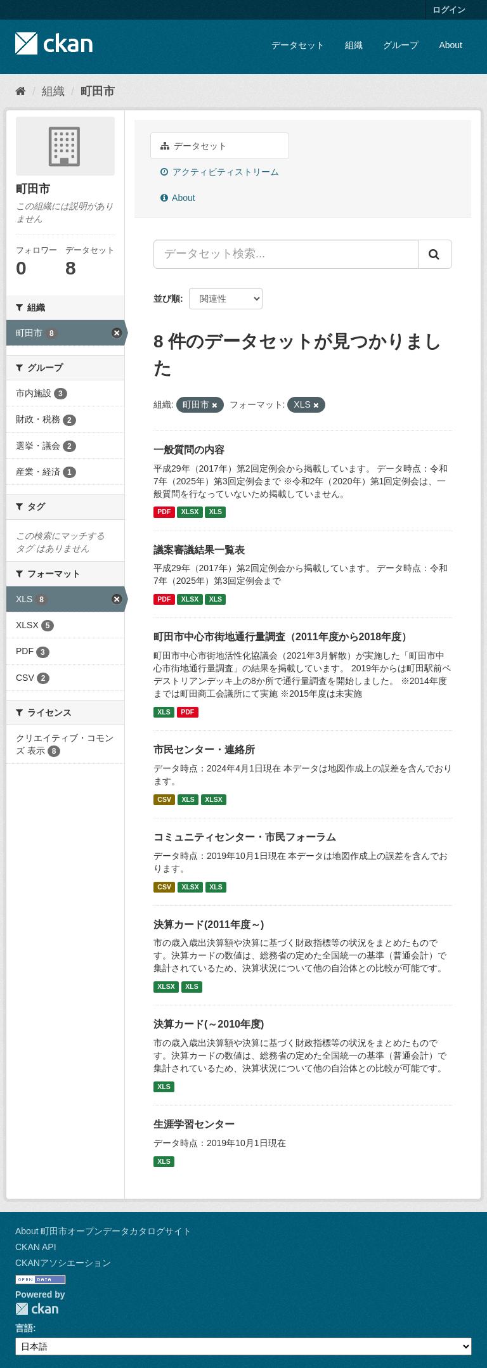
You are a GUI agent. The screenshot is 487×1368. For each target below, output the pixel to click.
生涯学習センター (194, 1124)
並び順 (166, 299)
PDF (164, 512)
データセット (298, 45)
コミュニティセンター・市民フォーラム (244, 837)
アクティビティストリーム (219, 172)
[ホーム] (20, 91)
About (450, 45)
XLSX (189, 512)
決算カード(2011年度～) (208, 924)
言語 (24, 1328)
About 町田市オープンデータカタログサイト (103, 1231)
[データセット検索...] (286, 254)
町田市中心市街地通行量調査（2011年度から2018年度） (282, 636)
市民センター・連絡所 (204, 749)
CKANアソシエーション (63, 1263)
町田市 (98, 91)
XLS (215, 512)
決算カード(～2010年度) (208, 1024)
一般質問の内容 (188, 449)
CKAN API (35, 1247)
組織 (354, 45)
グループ (401, 45)
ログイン (448, 10)
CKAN (36, 1308)
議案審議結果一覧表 (199, 550)
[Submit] (435, 254)
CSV (164, 799)
